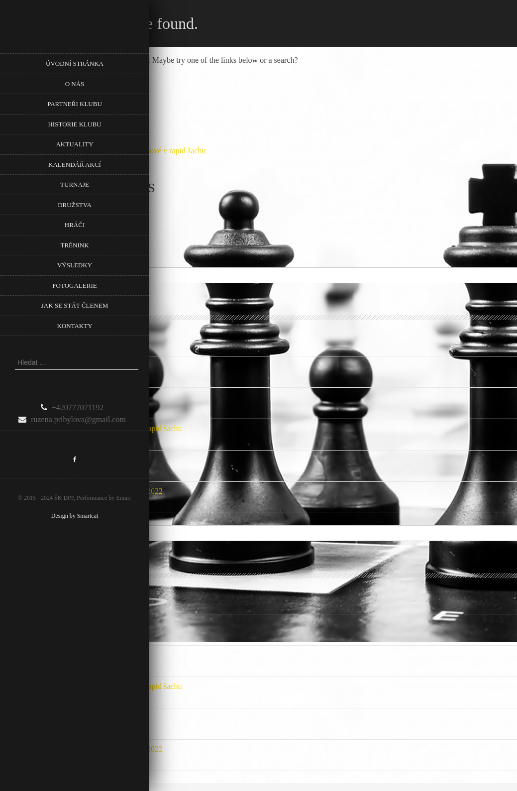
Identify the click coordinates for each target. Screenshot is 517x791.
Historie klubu (74, 124)
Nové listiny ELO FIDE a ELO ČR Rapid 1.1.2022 (81, 491)
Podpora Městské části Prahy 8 (49, 334)
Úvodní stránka (74, 63)
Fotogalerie (74, 285)
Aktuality (74, 144)
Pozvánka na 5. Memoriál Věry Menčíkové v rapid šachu (91, 428)
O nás (75, 84)
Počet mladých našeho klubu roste (54, 459)
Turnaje (74, 184)
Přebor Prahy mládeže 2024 (44, 397)
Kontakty (74, 326)
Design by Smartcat (75, 515)
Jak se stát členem (74, 305)
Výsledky (74, 265)
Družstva (75, 205)
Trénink (74, 245)
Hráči (75, 224)
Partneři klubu (74, 104)
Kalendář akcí (74, 164)
